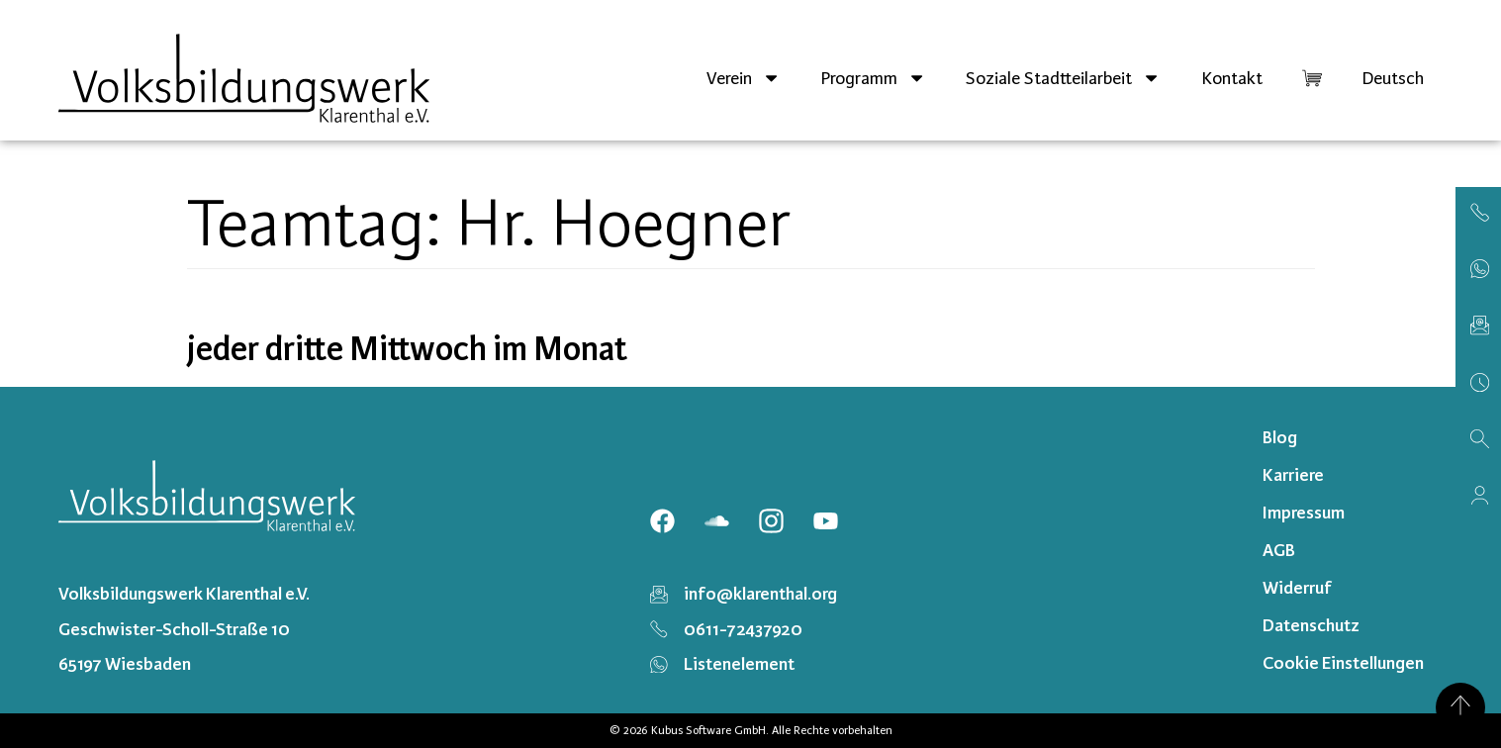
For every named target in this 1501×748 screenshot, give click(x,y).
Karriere (1293, 475)
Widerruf (1297, 588)
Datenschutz (1311, 625)
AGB (1279, 550)
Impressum (1304, 512)
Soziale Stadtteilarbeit (1063, 77)
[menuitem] (1393, 78)
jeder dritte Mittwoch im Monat (407, 349)
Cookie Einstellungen (1343, 663)
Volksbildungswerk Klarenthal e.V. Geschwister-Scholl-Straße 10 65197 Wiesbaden (184, 628)
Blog (1280, 437)
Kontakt (1232, 78)
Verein (743, 77)
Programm (873, 77)
